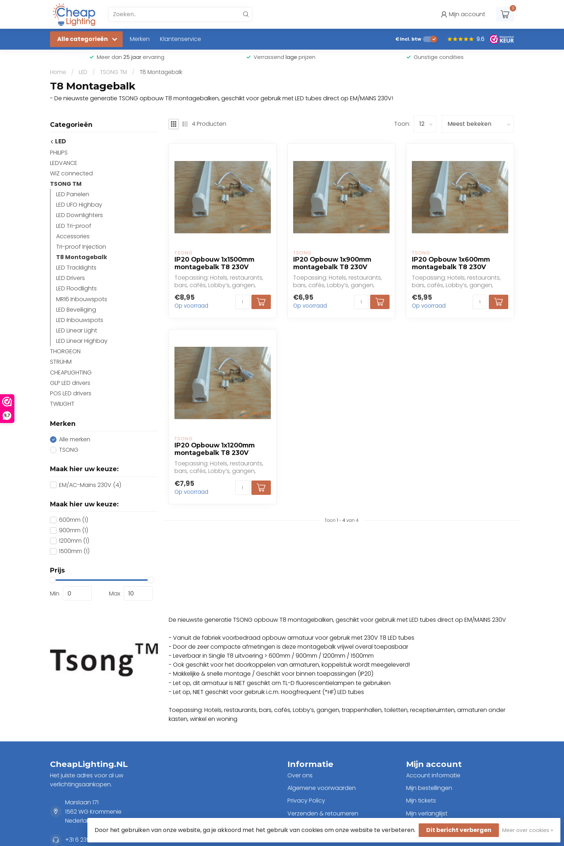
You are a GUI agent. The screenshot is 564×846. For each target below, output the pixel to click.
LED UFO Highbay (79, 205)
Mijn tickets (421, 800)
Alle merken (74, 439)
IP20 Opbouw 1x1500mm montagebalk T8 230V (214, 263)
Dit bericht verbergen (458, 830)
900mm (73, 530)
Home (58, 72)
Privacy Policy (306, 800)
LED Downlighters (79, 215)
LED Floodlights (76, 288)
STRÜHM (61, 362)
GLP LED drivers (70, 383)
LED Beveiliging (76, 309)
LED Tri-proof (73, 226)
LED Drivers (70, 278)
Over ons (300, 775)
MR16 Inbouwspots (81, 299)
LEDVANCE (63, 163)
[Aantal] (242, 302)
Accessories (73, 236)
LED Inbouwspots (79, 320)
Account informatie (433, 775)
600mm (73, 520)
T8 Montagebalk (161, 72)
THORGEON (65, 351)
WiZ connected (71, 173)
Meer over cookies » (527, 830)
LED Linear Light (76, 330)
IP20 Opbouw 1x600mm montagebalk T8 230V (451, 263)
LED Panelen (72, 194)
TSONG (68, 450)
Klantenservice (180, 39)
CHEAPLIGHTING (71, 372)
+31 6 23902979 (86, 840)
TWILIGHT (62, 404)
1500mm (74, 551)
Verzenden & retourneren (322, 813)
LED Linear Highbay (82, 341)
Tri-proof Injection (81, 247)
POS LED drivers (70, 393)
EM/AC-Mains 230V (90, 485)
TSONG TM (113, 72)
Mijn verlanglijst (426, 813)
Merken (140, 39)
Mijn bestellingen (429, 788)
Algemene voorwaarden (321, 788)
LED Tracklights (76, 267)
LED (83, 72)
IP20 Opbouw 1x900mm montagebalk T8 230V (332, 263)
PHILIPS (59, 152)
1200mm (74, 541)
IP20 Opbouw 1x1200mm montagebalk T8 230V (214, 448)
